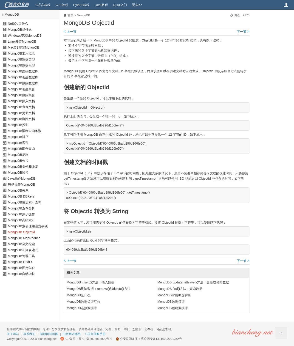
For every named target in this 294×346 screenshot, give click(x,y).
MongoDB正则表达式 (23, 250)
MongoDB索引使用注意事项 (28, 226)
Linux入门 (120, 5)
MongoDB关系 (18, 190)
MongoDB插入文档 (21, 101)
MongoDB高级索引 (21, 220)
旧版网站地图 (72, 334)
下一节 (243, 31)
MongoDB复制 (18, 155)
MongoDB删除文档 (21, 119)
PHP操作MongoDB (21, 184)
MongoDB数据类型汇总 (83, 301)
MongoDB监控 (18, 172)
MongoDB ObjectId (21, 232)
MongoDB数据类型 (21, 59)
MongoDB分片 (18, 160)
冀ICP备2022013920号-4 (95, 339)
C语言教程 (43, 5)
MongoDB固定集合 (21, 268)
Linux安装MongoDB (22, 41)
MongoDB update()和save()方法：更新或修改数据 (193, 282)
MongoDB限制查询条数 (24, 131)
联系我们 (29, 334)
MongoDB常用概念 (21, 53)
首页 (71, 15)
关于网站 (13, 334)
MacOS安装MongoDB (23, 47)
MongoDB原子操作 (21, 214)
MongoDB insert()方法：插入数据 (90, 282)
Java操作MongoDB (21, 178)
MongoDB (12, 14)
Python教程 (81, 5)
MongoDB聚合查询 (21, 149)
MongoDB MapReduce (24, 238)
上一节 (70, 31)
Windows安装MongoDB (25, 35)
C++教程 (62, 5)
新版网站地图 (49, 334)
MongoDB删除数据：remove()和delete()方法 (98, 289)
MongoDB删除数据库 (23, 83)
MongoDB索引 (18, 143)
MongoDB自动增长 (21, 274)
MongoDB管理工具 (21, 256)
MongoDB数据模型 (21, 65)
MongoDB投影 (18, 125)
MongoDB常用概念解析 (174, 295)
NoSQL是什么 (18, 23)
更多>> (137, 5)
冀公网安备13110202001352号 (161, 339)
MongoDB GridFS (20, 262)
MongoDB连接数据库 (23, 71)
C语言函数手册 (95, 334)
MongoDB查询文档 (21, 107)
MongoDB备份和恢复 (23, 166)
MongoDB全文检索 (21, 244)
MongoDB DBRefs (21, 196)
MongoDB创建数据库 (23, 77)
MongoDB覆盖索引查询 (24, 202)
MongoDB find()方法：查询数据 (179, 289)
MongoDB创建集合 (21, 89)
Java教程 (101, 5)
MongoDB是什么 (20, 29)
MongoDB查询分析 (21, 208)
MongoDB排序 (18, 137)
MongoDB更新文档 (21, 113)
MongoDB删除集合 (21, 95)
